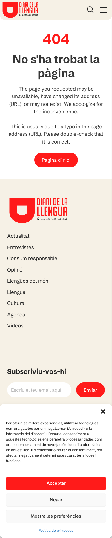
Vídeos (15, 325)
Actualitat (18, 236)
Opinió (14, 269)
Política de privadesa (56, 530)
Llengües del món (27, 281)
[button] (103, 411)
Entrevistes (20, 247)
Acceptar (56, 483)
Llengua (16, 292)
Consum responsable (32, 258)
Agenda (16, 314)
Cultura (15, 303)
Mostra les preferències (56, 516)
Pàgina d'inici (56, 160)
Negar (56, 499)
